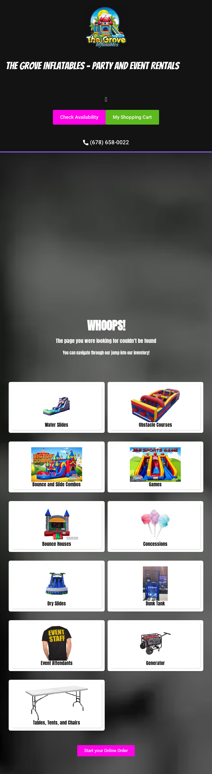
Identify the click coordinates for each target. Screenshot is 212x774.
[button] (106, 99)
